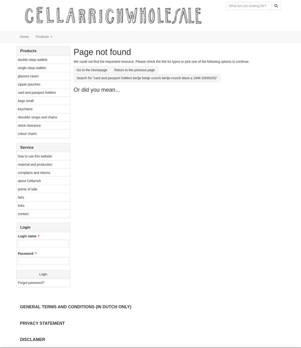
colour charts (27, 134)
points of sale (27, 189)
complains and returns (34, 173)
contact (23, 214)
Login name (27, 236)
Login (43, 274)
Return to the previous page (134, 70)
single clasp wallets (32, 68)
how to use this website (35, 156)
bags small (26, 101)
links (21, 205)
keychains (25, 109)
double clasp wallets (32, 60)
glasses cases (28, 76)
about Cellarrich (29, 181)
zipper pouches (29, 84)
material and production (35, 164)
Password (25, 253)
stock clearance (29, 125)
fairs (21, 197)
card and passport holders (37, 92)
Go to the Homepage (92, 70)
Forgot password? (31, 283)
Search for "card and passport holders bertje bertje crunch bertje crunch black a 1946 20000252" (147, 78)
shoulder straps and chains (37, 117)
